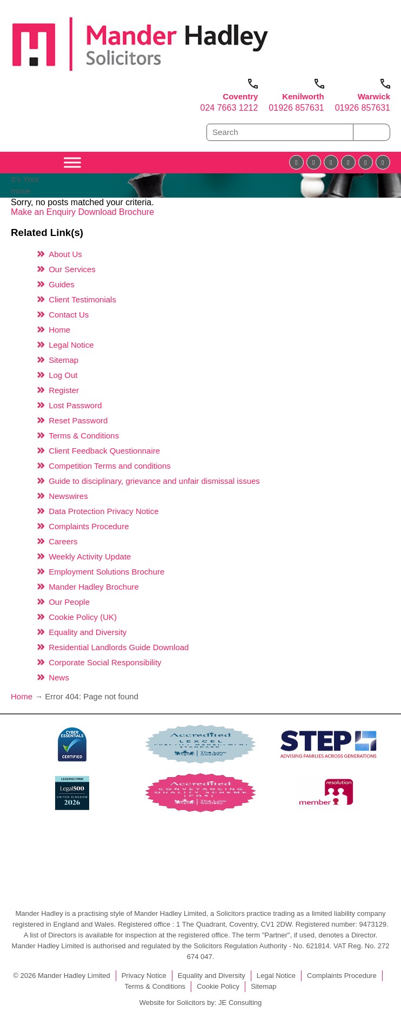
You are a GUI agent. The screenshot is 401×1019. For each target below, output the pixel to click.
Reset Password (78, 420)
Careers (63, 541)
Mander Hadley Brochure (94, 586)
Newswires (68, 496)
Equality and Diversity (87, 632)
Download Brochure (116, 212)
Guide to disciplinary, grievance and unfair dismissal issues (154, 480)
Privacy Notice (144, 975)
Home (59, 329)
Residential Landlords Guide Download (119, 647)
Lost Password (75, 405)
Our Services (72, 269)
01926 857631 (296, 107)
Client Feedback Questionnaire (104, 450)
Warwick (374, 96)
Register (64, 390)
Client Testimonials (82, 299)
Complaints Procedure (89, 526)
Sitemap (63, 360)
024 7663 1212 (229, 107)
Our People (69, 601)
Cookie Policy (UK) (83, 617)
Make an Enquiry (44, 212)
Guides (62, 284)
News (59, 677)
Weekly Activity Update (90, 556)
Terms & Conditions (84, 435)
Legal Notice (71, 344)
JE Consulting (240, 1002)
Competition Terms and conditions (110, 465)
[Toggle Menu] (72, 162)
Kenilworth (303, 96)
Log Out (63, 375)
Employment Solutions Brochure (106, 571)
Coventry (240, 96)
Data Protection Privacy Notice (103, 511)
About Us (65, 254)
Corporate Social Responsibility (105, 662)
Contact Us (69, 314)
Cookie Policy (218, 986)
